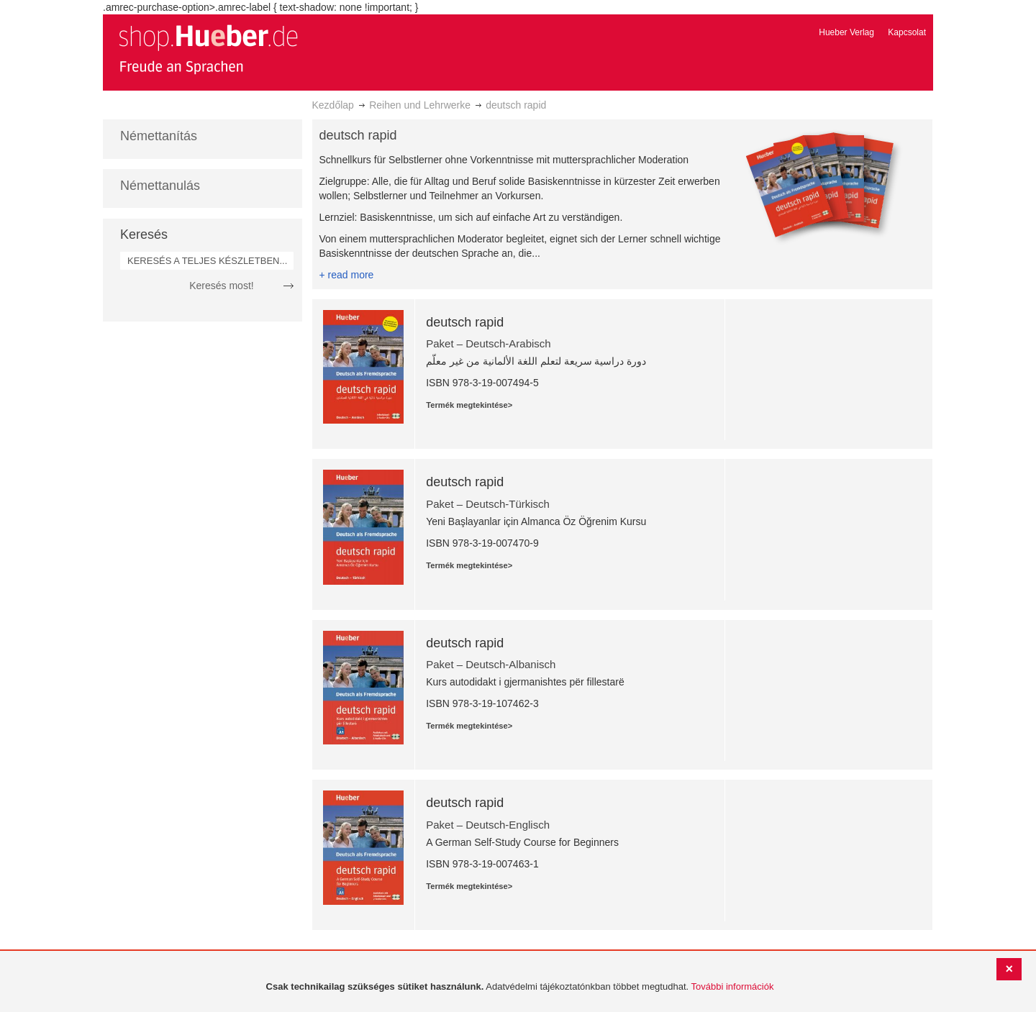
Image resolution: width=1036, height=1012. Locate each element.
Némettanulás (160, 185)
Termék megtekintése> (469, 405)
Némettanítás (158, 136)
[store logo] (207, 49)
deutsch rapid (465, 322)
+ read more (346, 275)
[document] (520, 987)
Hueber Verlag (846, 32)
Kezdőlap (333, 105)
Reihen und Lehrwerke (420, 105)
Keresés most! (221, 285)
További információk (732, 986)
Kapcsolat (907, 32)
